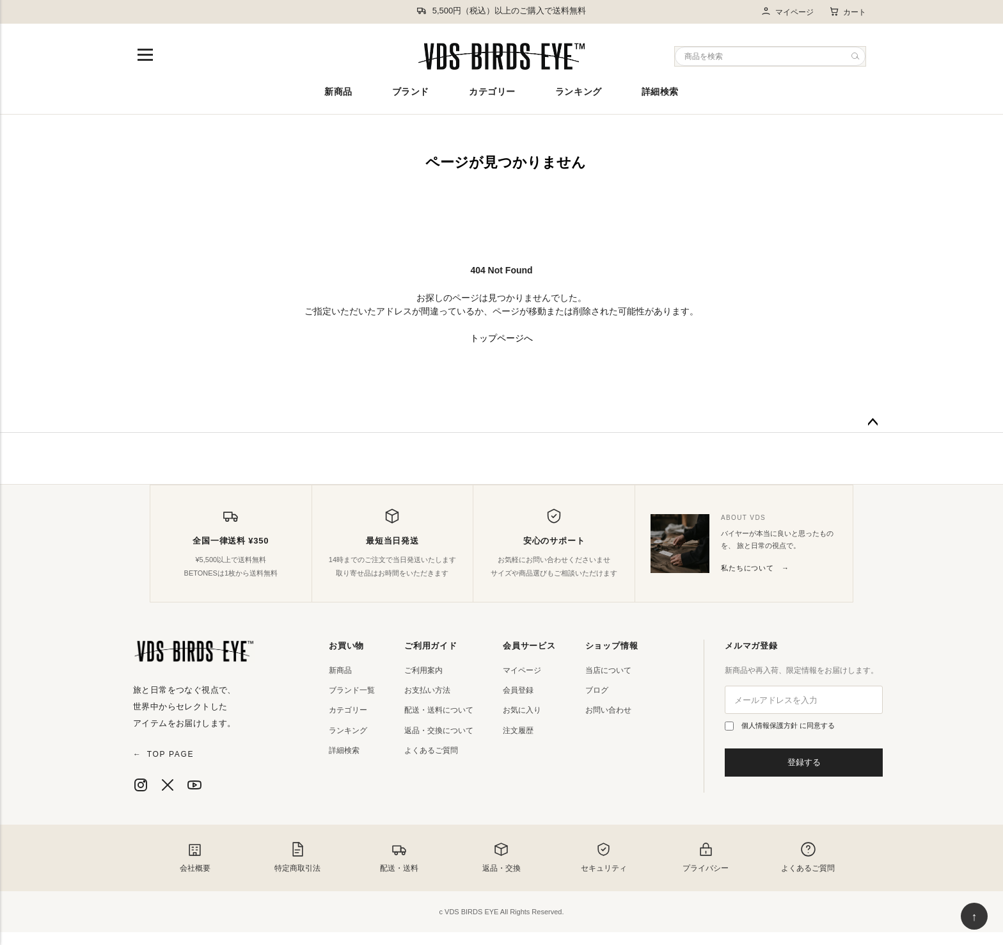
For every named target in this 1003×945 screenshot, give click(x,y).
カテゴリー (492, 91)
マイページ (787, 12)
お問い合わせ (608, 710)
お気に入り (522, 710)
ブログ (596, 690)
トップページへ (501, 338)
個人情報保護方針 (770, 725)
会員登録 (518, 690)
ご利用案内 (423, 670)
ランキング (578, 91)
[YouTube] (194, 785)
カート (847, 11)
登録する (804, 762)
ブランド (410, 91)
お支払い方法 (427, 690)
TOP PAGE (163, 754)
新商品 (338, 91)
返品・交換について (438, 730)
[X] (167, 785)
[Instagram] (140, 785)
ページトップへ (872, 422)
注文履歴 (518, 730)
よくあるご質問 (431, 750)
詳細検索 (660, 91)
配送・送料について (438, 710)
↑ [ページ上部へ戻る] (974, 916)
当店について (608, 670)
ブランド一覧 (352, 690)
